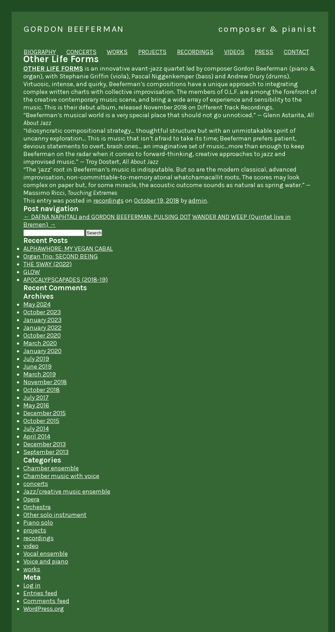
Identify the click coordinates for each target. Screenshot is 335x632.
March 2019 (39, 374)
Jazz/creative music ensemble (66, 491)
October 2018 (41, 390)
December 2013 (44, 444)
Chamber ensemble (51, 468)
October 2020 (42, 335)
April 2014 (36, 436)
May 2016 (36, 405)
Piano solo (38, 522)
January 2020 (42, 351)
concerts (81, 52)
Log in (32, 585)
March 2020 (40, 343)
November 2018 (45, 382)
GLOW (31, 272)
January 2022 (42, 328)
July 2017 (36, 397)
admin (197, 200)
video (31, 546)
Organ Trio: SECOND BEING (60, 256)
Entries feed (40, 593)
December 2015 (44, 413)
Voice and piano (45, 561)
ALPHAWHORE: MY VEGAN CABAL (68, 248)
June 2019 (37, 366)
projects (152, 52)
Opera (31, 499)
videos (234, 52)
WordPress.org (43, 609)
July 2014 (36, 429)
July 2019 (36, 359)
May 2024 (37, 304)
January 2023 (42, 320)
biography (40, 52)
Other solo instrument (55, 515)
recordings (195, 52)
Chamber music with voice (61, 476)
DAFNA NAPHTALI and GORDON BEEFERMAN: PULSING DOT (107, 217)
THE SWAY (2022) (47, 264)
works (117, 52)
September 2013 (46, 452)
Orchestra (37, 507)
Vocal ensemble (45, 554)
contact (296, 52)
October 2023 (42, 312)
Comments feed (46, 601)
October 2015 (41, 421)
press (264, 52)
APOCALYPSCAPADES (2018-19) (65, 280)
